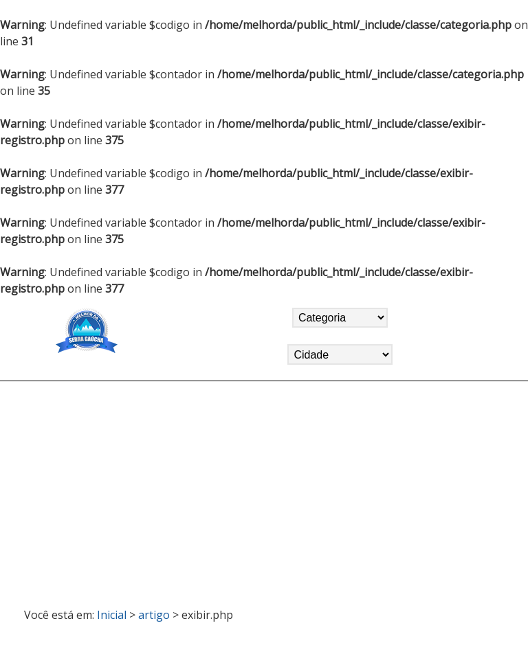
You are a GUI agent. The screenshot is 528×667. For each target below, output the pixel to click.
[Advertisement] (264, 488)
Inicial (111, 614)
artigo (154, 614)
